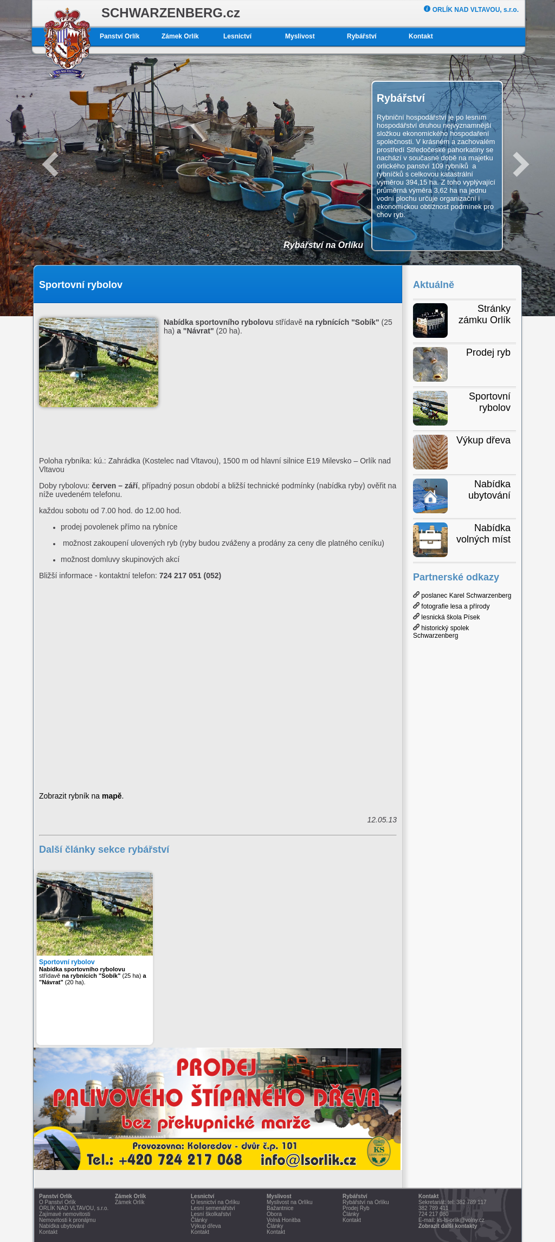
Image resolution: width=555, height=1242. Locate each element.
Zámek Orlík (180, 36)
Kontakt (421, 36)
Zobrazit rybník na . (81, 796)
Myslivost (300, 36)
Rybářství (362, 36)
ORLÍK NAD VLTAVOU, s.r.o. (471, 10)
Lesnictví (237, 36)
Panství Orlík (119, 36)
